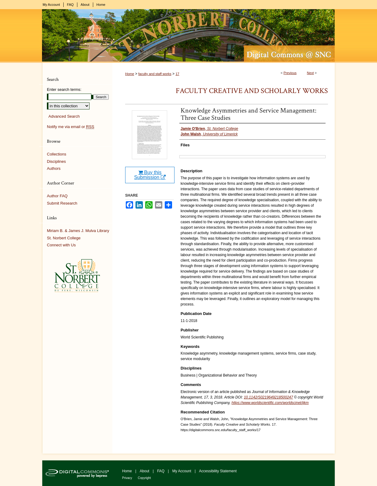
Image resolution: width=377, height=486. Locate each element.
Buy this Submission (149, 175)
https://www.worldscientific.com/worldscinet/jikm (269, 403)
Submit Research (62, 203)
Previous (290, 73)
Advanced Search (64, 116)
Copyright (144, 478)
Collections (56, 154)
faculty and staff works (154, 74)
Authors (54, 168)
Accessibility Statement (218, 471)
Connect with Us (61, 245)
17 (177, 74)
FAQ (161, 471)
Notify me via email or (70, 126)
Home (129, 74)
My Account (182, 471)
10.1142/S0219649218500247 (268, 397)
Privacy (127, 478)
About (145, 471)
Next (310, 73)
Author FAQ (57, 196)
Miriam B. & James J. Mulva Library (78, 230)
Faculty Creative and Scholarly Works (252, 90)
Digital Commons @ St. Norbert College (188, 36)
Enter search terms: (64, 89)
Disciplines (56, 161)
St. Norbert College (64, 238)
